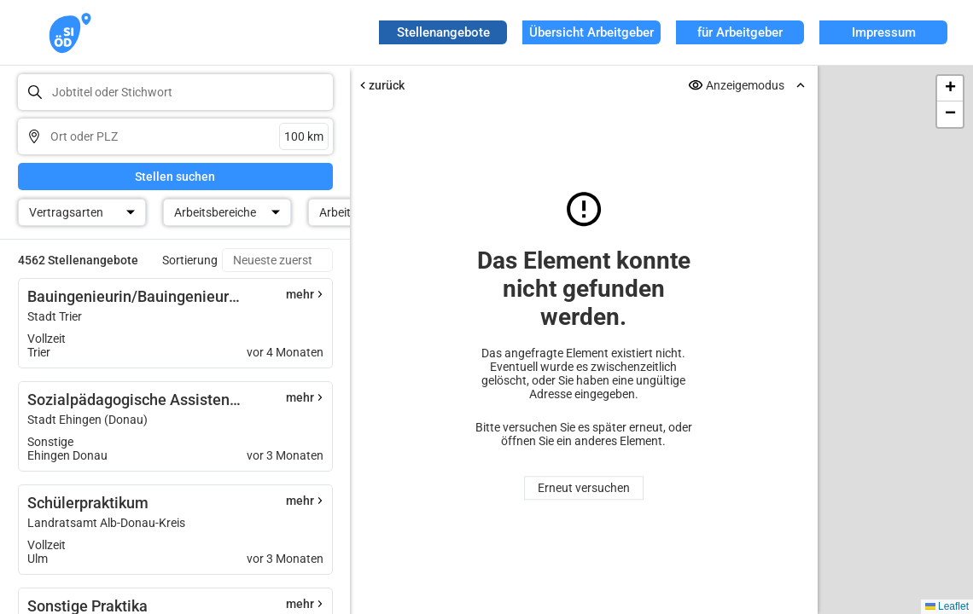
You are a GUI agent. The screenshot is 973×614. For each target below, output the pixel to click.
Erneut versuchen (584, 488)
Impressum (884, 32)
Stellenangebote (443, 32)
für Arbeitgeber (740, 32)
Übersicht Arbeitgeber (591, 32)
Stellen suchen (175, 176)
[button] (950, 88)
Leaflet (947, 606)
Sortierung (190, 260)
